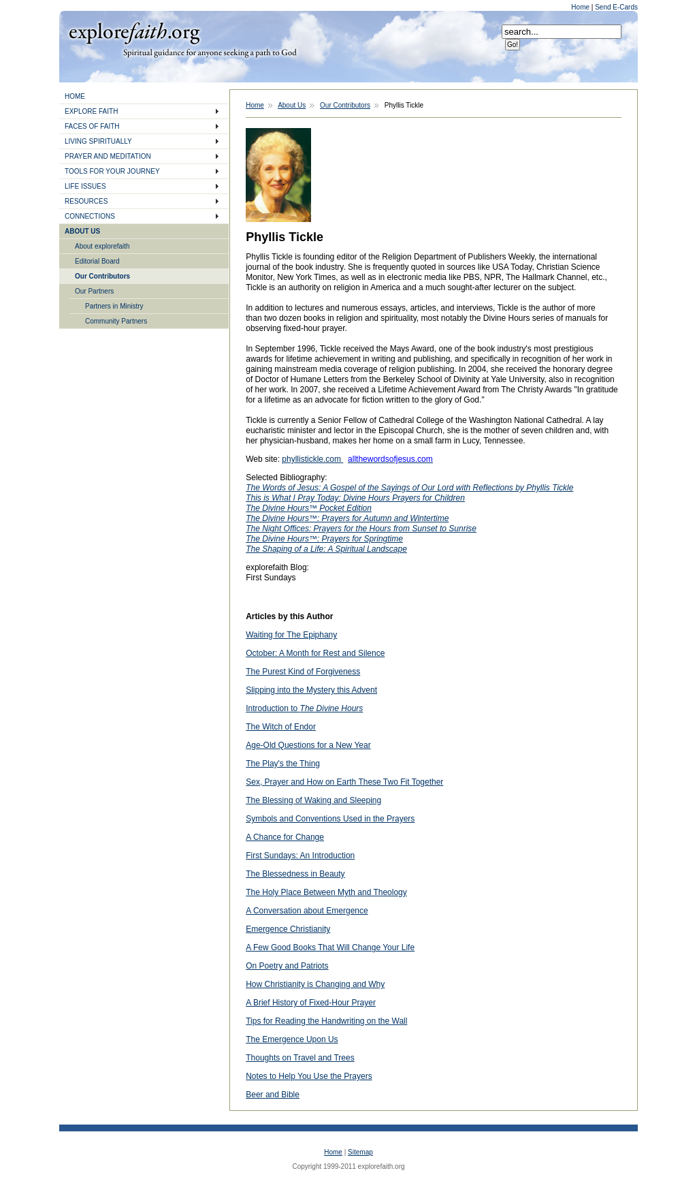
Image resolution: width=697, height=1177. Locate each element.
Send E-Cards (616, 7)
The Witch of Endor (281, 727)
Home (581, 7)
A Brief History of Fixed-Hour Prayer (311, 1002)
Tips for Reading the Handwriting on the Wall (326, 1021)
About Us (292, 105)
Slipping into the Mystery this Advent (311, 690)
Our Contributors (102, 276)
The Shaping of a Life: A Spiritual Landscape (326, 549)
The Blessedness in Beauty (295, 874)
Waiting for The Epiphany (291, 635)
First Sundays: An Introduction (300, 855)
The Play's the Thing (283, 763)
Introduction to (304, 708)
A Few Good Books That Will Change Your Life (330, 947)
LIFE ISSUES (85, 186)
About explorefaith (102, 246)
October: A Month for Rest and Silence (315, 653)
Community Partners (116, 321)
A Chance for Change (285, 837)
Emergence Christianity (288, 929)
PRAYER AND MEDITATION (108, 156)
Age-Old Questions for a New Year (308, 745)
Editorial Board (97, 261)
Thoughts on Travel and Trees (300, 1058)
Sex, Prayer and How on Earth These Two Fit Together (344, 782)
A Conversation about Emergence (307, 910)
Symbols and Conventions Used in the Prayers (330, 818)
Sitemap (360, 1152)
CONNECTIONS (90, 216)
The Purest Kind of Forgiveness (303, 671)
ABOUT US (82, 231)
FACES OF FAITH (92, 126)
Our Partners (94, 291)
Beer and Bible (272, 1094)
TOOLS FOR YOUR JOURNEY (112, 171)
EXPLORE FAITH (91, 111)
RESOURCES (86, 201)
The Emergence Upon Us (292, 1039)
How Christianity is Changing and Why (315, 984)
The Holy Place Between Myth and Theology (326, 892)
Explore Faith (134, 32)
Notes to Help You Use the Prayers (309, 1076)
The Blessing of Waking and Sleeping (313, 800)
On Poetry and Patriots (287, 966)
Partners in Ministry (114, 306)
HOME (75, 96)
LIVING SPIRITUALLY (98, 141)
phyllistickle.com (312, 459)
